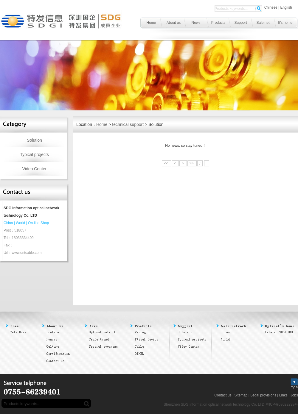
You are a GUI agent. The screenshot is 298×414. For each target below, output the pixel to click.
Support (240, 23)
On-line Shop (38, 223)
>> (192, 163)
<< (166, 163)
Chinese (270, 7)
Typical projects (34, 154)
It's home (285, 23)
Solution (34, 140)
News (195, 23)
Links (283, 395)
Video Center (34, 168)
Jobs (294, 395)
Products (218, 23)
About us (174, 23)
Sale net (262, 23)
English (286, 7)
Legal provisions (263, 395)
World (20, 223)
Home (151, 23)
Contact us (222, 395)
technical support (128, 124)
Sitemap (240, 395)
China (8, 223)
